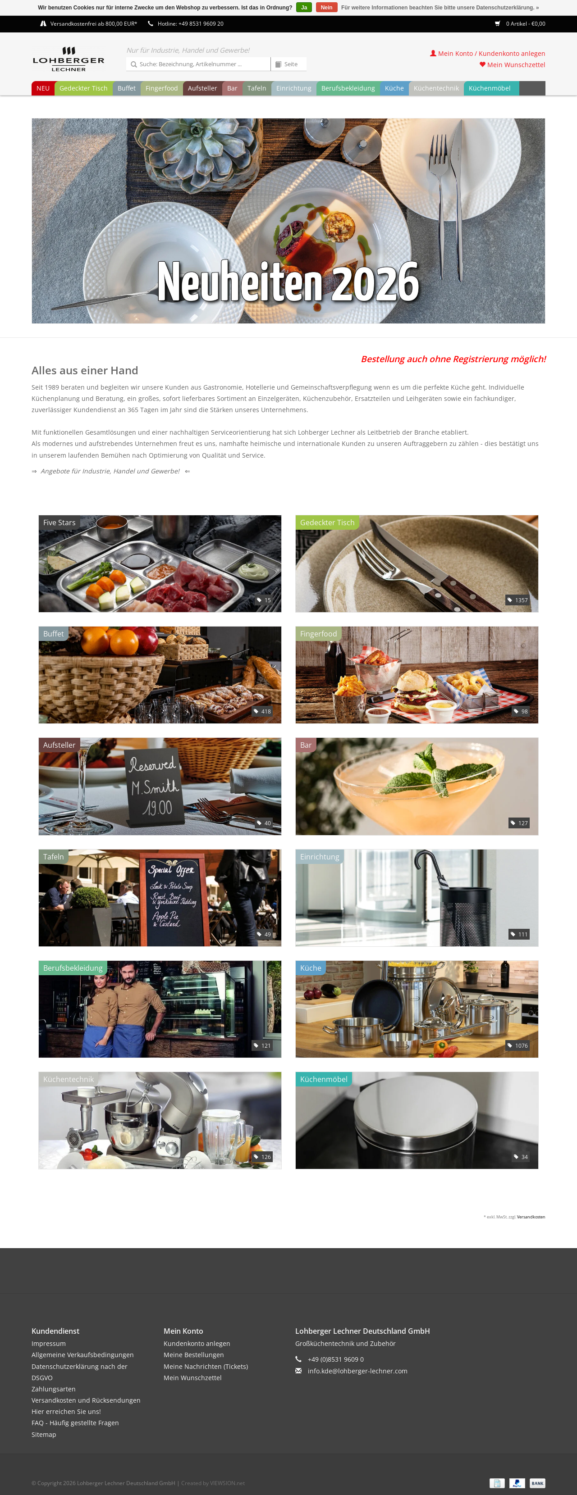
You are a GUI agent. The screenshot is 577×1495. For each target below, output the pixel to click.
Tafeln (256, 88)
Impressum (49, 1343)
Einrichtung (293, 88)
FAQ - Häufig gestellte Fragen (75, 1422)
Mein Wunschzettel (512, 64)
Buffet (127, 88)
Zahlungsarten (54, 1389)
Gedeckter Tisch (84, 88)
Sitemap (44, 1434)
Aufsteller (202, 88)
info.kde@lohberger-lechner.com (358, 1371)
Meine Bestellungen (194, 1354)
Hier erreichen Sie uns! (66, 1411)
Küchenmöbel (490, 88)
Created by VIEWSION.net (213, 1483)
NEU (43, 88)
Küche (394, 88)
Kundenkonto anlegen (197, 1343)
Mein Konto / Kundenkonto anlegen (487, 53)
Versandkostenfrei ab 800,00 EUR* (93, 23)
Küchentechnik (436, 88)
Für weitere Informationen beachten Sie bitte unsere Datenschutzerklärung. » (440, 8)
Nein (327, 8)
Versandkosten (531, 1217)
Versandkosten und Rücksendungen (86, 1400)
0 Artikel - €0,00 (520, 23)
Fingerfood (162, 88)
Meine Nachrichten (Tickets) (206, 1366)
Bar (232, 88)
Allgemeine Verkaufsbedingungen (83, 1354)
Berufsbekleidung (348, 88)
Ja (304, 8)
